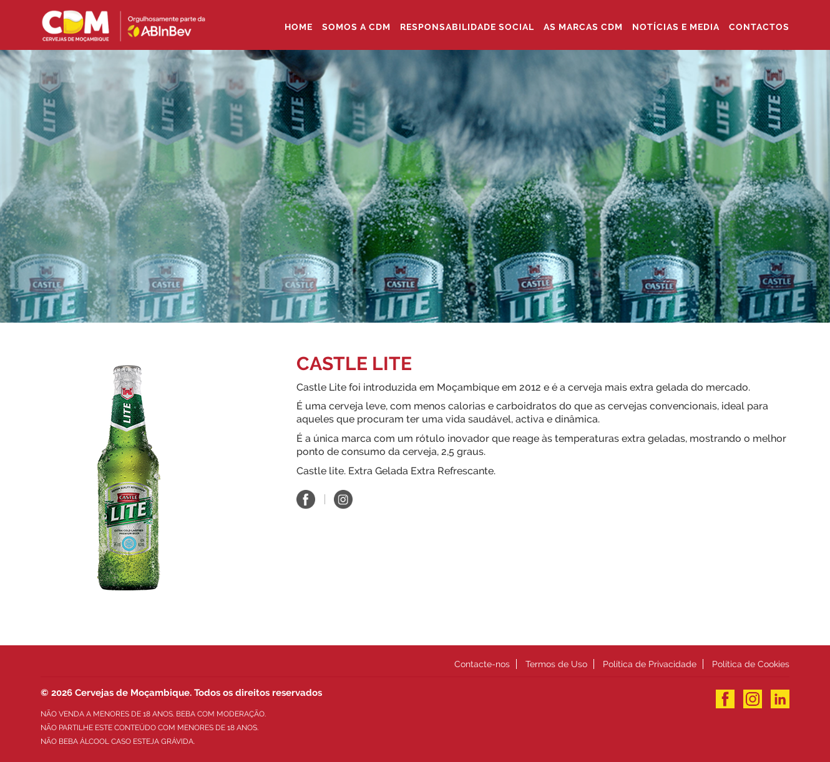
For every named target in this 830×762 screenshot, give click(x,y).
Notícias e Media (676, 27)
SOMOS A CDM (356, 27)
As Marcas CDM (583, 27)
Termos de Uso (556, 664)
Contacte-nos (482, 664)
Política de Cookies (750, 664)
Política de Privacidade (649, 664)
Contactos (759, 27)
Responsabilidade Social (467, 27)
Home (299, 27)
